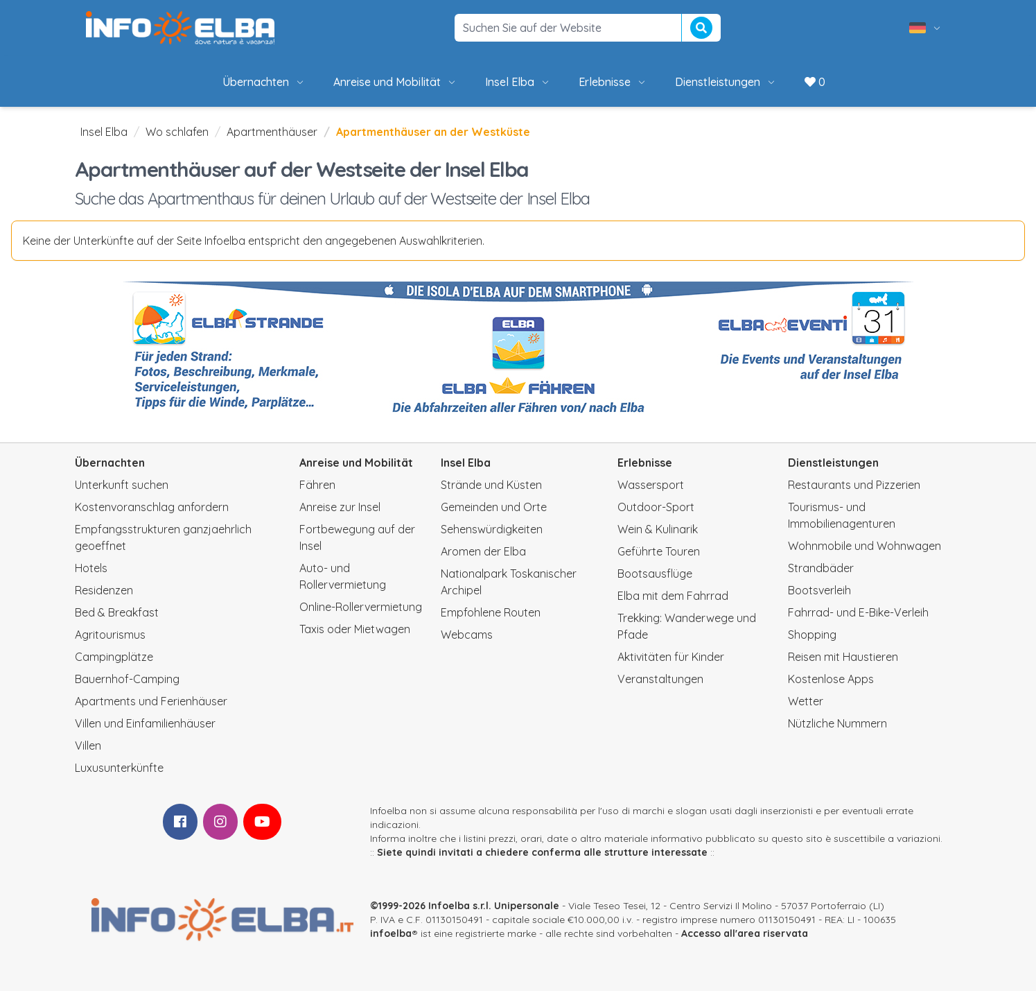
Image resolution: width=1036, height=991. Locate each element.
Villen (88, 745)
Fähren (317, 485)
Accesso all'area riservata (744, 933)
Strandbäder (821, 568)
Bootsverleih (819, 590)
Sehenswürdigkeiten (492, 529)
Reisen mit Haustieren (843, 657)
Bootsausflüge (654, 573)
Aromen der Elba (483, 551)
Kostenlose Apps (831, 679)
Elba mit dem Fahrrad (672, 596)
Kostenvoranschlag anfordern (152, 507)
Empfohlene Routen (491, 612)
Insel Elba (518, 82)
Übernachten (264, 82)
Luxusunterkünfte (119, 768)
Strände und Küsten (491, 485)
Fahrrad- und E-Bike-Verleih (858, 612)
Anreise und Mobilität (395, 82)
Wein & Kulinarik (657, 529)
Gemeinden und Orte (494, 507)
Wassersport (650, 485)
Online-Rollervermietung (360, 607)
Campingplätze (114, 657)
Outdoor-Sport (655, 507)
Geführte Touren (658, 551)
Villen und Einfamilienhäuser (145, 723)
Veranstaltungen (660, 679)
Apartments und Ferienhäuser (151, 701)
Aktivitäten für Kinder (670, 657)
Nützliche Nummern (837, 723)
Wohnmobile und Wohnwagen (864, 546)
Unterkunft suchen (121, 485)
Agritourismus (110, 634)
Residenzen (104, 590)
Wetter (805, 701)
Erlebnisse (613, 82)
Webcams (467, 634)
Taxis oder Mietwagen (354, 629)
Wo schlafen (177, 132)
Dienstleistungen (726, 82)
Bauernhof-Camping (127, 679)
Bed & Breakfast (117, 612)
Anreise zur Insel (339, 507)
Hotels (91, 568)
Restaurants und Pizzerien (854, 485)
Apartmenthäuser (272, 132)
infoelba (391, 933)
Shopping (812, 634)
